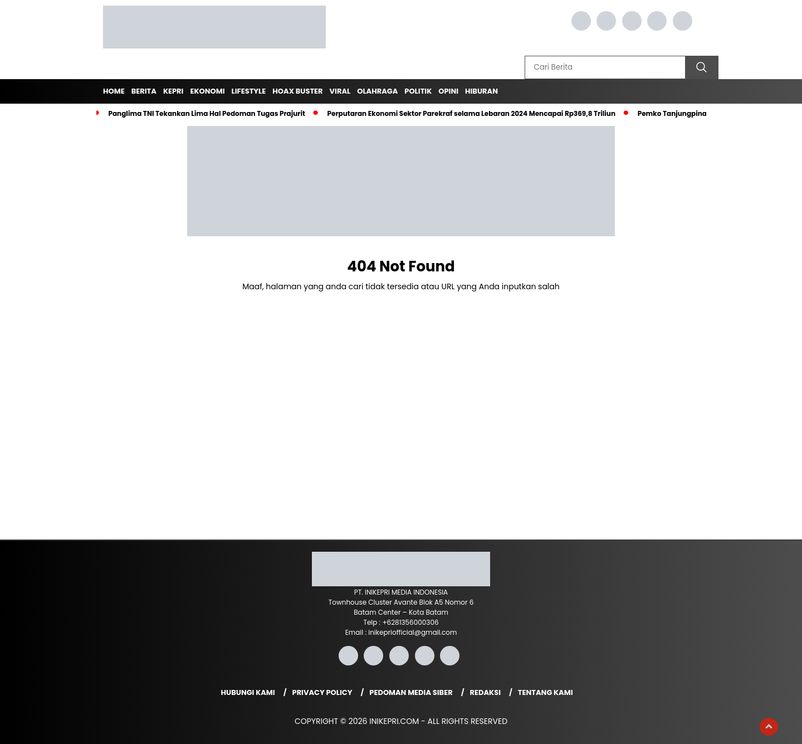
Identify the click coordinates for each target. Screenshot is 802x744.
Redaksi (485, 692)
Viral (340, 91)
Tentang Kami (545, 692)
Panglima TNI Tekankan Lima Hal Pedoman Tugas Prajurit (206, 113)
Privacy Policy (322, 692)
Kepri (173, 91)
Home (114, 91)
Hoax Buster (297, 91)
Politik (418, 91)
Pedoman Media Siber (410, 692)
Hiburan (481, 91)
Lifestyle (249, 91)
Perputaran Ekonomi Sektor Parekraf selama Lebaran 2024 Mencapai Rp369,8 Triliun (471, 113)
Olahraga (377, 91)
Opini (448, 91)
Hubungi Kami (248, 692)
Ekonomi (207, 91)
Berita (144, 91)
